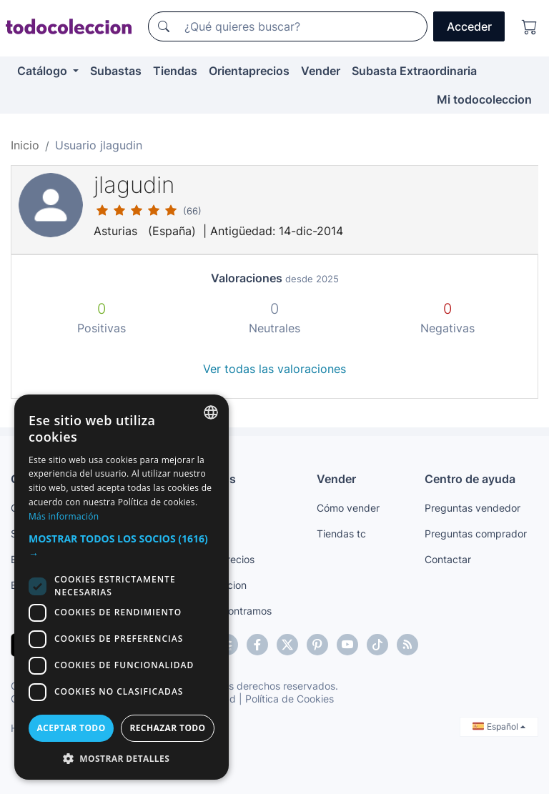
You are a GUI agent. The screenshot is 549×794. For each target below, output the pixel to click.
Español (499, 726)
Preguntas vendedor (472, 508)
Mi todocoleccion (484, 99)
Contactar (448, 559)
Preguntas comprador (476, 533)
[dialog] (121, 587)
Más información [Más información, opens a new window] (64, 516)
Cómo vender (348, 508)
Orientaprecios (249, 71)
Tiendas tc (341, 533)
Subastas (116, 71)
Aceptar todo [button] (70, 728)
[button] (121, 546)
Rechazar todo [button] (167, 728)
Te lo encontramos (229, 611)
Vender (320, 71)
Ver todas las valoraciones (274, 369)
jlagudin (134, 185)
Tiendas (175, 71)
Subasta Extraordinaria (414, 71)
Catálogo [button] (43, 71)
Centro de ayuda (470, 479)
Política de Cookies (289, 699)
